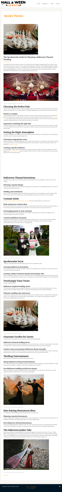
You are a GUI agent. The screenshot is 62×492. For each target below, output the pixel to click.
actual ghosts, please (13, 144)
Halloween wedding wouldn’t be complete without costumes (17, 200)
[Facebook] (59, 486)
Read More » (6, 475)
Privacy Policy (33, 486)
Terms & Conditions (31, 488)
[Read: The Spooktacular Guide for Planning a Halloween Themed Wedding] (21, 39)
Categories (44, 3)
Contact (58, 3)
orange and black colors (14, 151)
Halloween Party (7, 61)
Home (38, 3)
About (52, 3)
